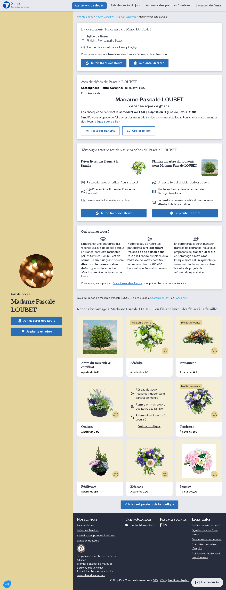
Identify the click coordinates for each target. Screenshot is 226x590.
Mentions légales (178, 580)
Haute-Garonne (111, 88)
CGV (155, 580)
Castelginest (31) (160, 298)
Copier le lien (139, 131)
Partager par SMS (100, 130)
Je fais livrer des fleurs (36, 321)
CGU (163, 580)
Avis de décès (85, 16)
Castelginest (128, 16)
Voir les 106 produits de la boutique (149, 504)
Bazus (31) (180, 298)
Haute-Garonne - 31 (107, 16)
